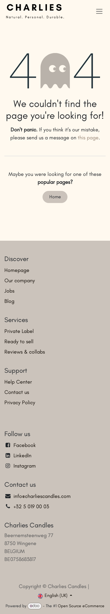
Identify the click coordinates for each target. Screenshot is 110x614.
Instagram (24, 466)
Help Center (18, 382)
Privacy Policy (19, 402)
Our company (19, 280)
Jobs (9, 291)
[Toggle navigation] (99, 11)
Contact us (16, 392)
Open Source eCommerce (81, 605)
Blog (9, 301)
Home (55, 196)
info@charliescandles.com (42, 496)
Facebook (24, 445)
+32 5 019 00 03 (31, 506)
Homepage (16, 270)
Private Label (19, 331)
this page (88, 137)
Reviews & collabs (24, 352)
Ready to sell (18, 341)
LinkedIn (22, 455)
